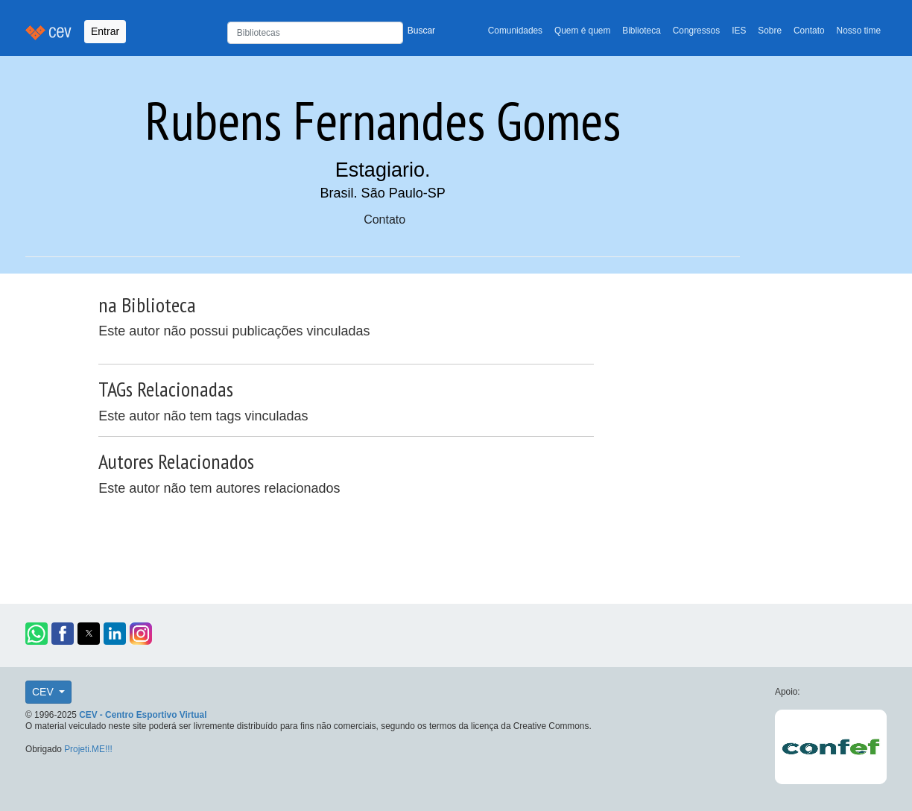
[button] (36, 633)
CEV (44, 692)
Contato (809, 30)
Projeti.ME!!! (88, 749)
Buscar (421, 30)
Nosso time (859, 30)
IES (739, 30)
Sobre (770, 30)
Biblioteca (641, 30)
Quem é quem (582, 30)
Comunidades (515, 30)
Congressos (696, 30)
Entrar (105, 31)
